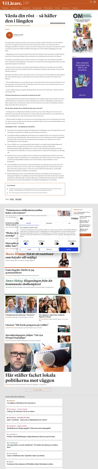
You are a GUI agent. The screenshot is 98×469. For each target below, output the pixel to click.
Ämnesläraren (14, 8)
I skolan (12, 233)
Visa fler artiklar (37, 441)
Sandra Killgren (18, 69)
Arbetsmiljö (18, 233)
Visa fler (82, 269)
